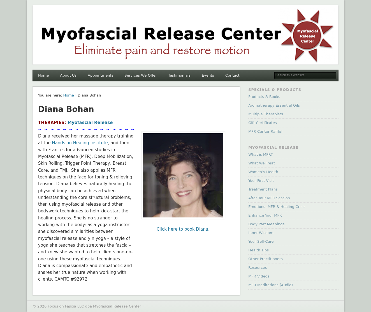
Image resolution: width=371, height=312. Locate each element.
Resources (257, 267)
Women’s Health (263, 172)
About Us (68, 75)
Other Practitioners (265, 259)
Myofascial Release (90, 122)
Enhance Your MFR (265, 215)
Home (43, 75)
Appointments (100, 75)
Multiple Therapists (265, 114)
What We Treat (261, 163)
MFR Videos (258, 276)
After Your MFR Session (269, 198)
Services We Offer (140, 75)
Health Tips (258, 250)
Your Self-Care (260, 241)
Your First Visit (261, 180)
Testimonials (179, 75)
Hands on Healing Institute (80, 142)
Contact (232, 75)
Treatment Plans (263, 189)
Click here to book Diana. (183, 229)
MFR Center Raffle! (265, 131)
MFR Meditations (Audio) (270, 285)
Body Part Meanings (266, 224)
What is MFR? (260, 154)
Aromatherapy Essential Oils (274, 105)
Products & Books (264, 97)
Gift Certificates (262, 123)
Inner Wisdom (260, 233)
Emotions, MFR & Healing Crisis (276, 207)
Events (208, 75)
